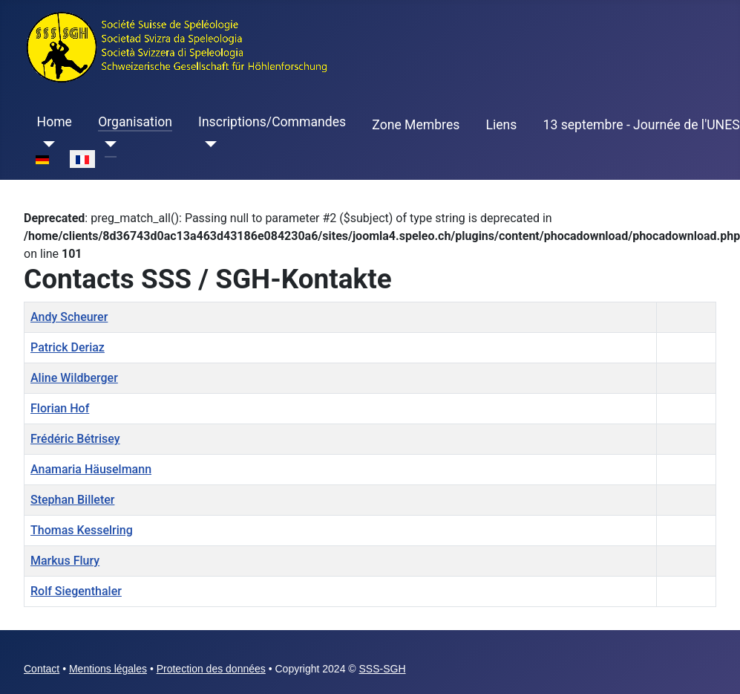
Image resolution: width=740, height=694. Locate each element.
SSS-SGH (382, 669)
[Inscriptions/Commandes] (207, 144)
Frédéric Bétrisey (75, 439)
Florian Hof (59, 408)
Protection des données (211, 669)
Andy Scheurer (69, 317)
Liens (501, 124)
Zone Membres (415, 124)
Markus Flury (64, 561)
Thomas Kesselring (81, 530)
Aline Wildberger (74, 378)
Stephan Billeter (72, 500)
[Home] (46, 144)
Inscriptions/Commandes (272, 121)
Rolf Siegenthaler (76, 591)
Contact (41, 669)
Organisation (135, 121)
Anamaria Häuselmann (90, 469)
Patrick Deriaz (67, 347)
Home (54, 121)
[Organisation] (107, 144)
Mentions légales (108, 669)
